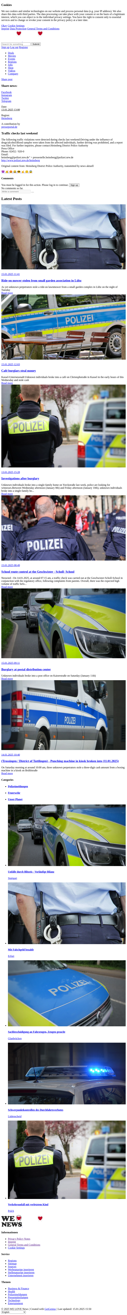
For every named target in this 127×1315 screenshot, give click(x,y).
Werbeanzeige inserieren (21, 1269)
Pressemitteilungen (18, 1297)
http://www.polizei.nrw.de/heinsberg (20, 160)
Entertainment (15, 1303)
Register (23, 47)
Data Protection (18, 28)
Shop (10, 67)
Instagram (6, 95)
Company (13, 73)
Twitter (5, 98)
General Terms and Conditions (43, 28)
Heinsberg (6, 118)
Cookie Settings (16, 25)
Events (11, 58)
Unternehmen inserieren (20, 1275)
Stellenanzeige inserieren (21, 1272)
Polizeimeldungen (17, 1294)
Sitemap (12, 1263)
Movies (12, 55)
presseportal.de (9, 126)
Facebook (6, 92)
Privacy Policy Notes (19, 1238)
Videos (11, 70)
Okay (4, 25)
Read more (7, 292)
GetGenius (50, 1309)
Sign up (5, 47)
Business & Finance (18, 1288)
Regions (12, 61)
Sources (12, 1266)
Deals (11, 52)
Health (11, 1291)
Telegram (6, 101)
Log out (14, 47)
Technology (14, 1300)
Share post (6, 79)
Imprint (5, 28)
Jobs (10, 64)
